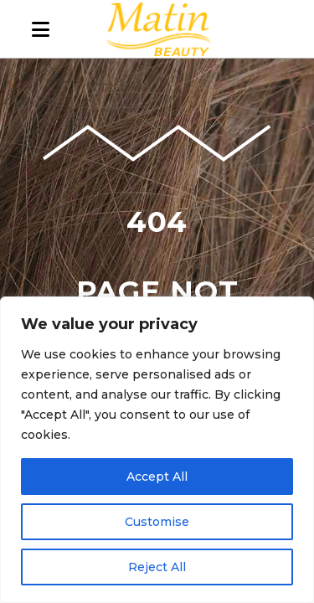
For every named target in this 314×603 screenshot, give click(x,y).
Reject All (157, 567)
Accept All (157, 476)
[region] (157, 449)
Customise (157, 521)
